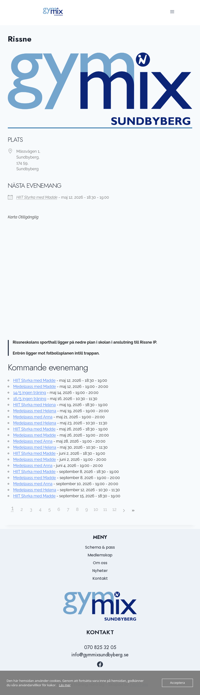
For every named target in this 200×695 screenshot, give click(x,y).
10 (96, 509)
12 (114, 509)
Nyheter (100, 570)
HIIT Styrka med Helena (34, 404)
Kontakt (100, 578)
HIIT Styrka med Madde (37, 197)
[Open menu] (172, 11)
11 (105, 509)
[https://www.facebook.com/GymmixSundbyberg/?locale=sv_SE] (100, 664)
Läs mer (64, 685)
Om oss (100, 563)
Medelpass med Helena (34, 411)
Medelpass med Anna (32, 417)
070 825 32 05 (100, 647)
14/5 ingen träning (29, 392)
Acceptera (177, 683)
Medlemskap (100, 555)
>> (133, 511)
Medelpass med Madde (34, 386)
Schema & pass (100, 547)
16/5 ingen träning (29, 398)
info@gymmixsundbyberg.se (100, 654)
